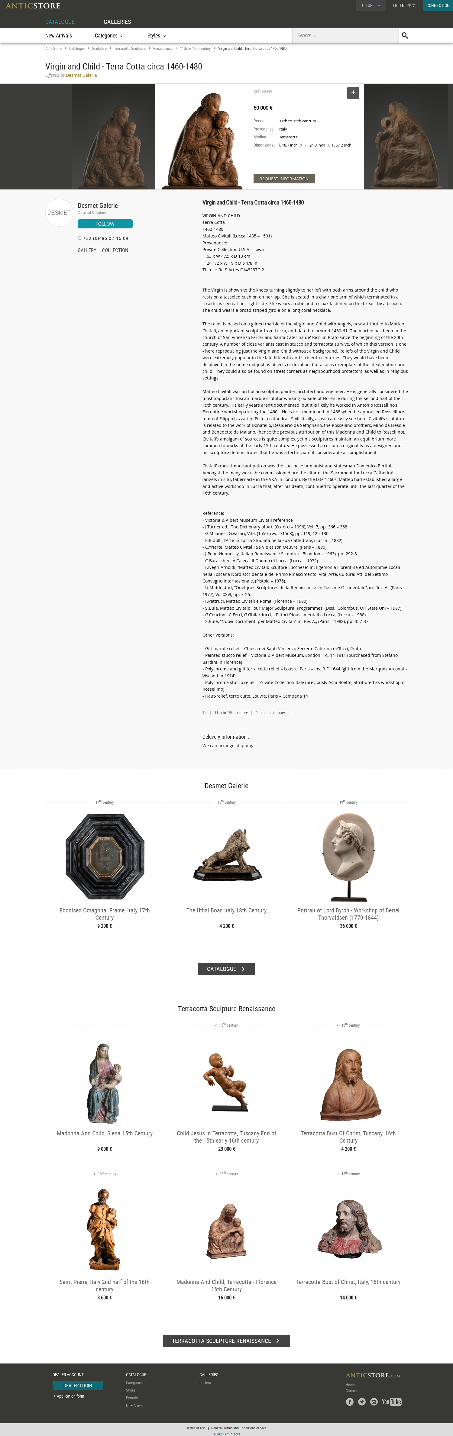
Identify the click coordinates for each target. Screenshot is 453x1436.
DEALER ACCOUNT (68, 1372)
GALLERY (87, 250)
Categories (134, 1380)
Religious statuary (270, 713)
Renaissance (163, 48)
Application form (70, 1393)
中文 (411, 5)
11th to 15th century (195, 48)
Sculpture (99, 48)
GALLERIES (117, 22)
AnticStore (53, 48)
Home (350, 1382)
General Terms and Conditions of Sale (239, 1425)
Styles (130, 1387)
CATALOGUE (60, 22)
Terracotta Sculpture (130, 48)
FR (395, 5)
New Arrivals (58, 35)
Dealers (205, 1380)
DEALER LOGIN (77, 1383)
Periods (132, 1395)
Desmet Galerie (98, 205)
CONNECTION (438, 5)
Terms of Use (195, 1425)
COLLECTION (115, 250)
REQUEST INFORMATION (284, 179)
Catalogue (77, 48)
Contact (352, 1388)
